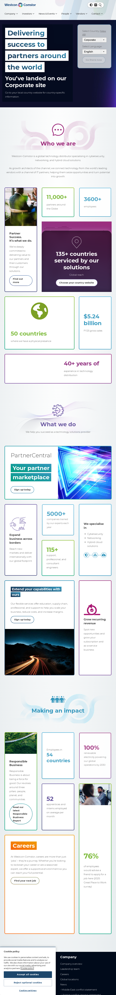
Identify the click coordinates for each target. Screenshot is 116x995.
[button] (91, 4)
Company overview (71, 965)
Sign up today (26, 488)
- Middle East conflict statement (78, 991)
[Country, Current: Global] (95, 4)
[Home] (20, 5)
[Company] (11, 13)
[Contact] (97, 13)
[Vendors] (81, 13)
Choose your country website (76, 280)
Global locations (69, 981)
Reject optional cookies (28, 982)
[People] (66, 13)
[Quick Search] (100, 4)
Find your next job (27, 882)
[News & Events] (48, 13)
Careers (64, 975)
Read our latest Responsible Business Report (20, 811)
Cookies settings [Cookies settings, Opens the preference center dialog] (28, 990)
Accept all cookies (27, 974)
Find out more (18, 276)
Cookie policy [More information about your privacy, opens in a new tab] (27, 967)
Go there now (94, 60)
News (63, 986)
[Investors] (28, 13)
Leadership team (70, 970)
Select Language (92, 46)
